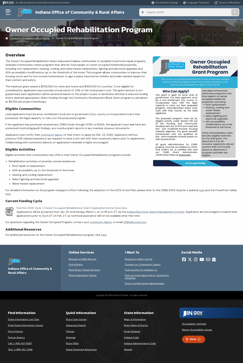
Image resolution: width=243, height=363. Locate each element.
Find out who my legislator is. (141, 269)
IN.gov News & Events (136, 324)
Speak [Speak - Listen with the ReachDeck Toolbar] (193, 339)
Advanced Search (76, 324)
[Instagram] (195, 259)
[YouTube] (201, 259)
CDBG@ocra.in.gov (134, 222)
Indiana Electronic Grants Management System (155, 211)
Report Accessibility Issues (197, 329)
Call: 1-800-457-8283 (20, 343)
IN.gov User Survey (76, 318)
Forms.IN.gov (76, 263)
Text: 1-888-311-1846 (20, 348)
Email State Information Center (25, 324)
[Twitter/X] (190, 259)
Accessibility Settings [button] (194, 323)
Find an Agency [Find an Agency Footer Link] (16, 336)
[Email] (208, 259)
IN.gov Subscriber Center (83, 274)
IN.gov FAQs (72, 343)
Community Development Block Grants (30, 38)
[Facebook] (184, 259)
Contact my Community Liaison (142, 263)
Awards (128, 348)
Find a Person (15, 331)
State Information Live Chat (23, 318)
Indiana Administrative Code (140, 343)
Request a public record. (139, 258)
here (202, 189)
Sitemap (71, 336)
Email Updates (132, 331)
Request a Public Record (82, 258)
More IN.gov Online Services (84, 269)
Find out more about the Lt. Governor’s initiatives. (147, 276)
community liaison (52, 134)
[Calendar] (214, 259)
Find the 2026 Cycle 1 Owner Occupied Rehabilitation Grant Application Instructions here (72, 207)
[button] (165, 2)
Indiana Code (131, 336)
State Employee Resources (81, 348)
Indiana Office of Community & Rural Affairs (77, 12)
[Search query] (213, 12)
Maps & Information (135, 318)
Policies (70, 331)
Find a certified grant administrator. (145, 282)
